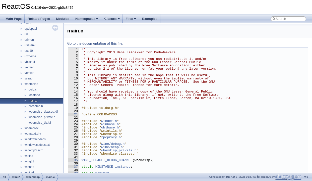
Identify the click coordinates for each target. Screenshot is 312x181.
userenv (30, 45)
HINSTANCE (104, 166)
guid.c (33, 89)
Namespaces (86, 19)
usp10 (29, 51)
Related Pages (39, 19)
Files (131, 19)
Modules (62, 19)
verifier (29, 67)
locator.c (34, 95)
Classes (111, 19)
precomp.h (36, 106)
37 (73, 166)
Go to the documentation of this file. (95, 43)
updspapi (31, 28)
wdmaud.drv (33, 133)
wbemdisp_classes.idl (43, 111)
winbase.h (110, 124)
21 (73, 114)
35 (73, 160)
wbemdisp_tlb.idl (40, 122)
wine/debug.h (113, 144)
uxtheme (30, 56)
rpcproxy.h (111, 137)
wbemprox (31, 128)
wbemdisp (31, 84)
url (26, 34)
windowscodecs (35, 139)
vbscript (30, 62)
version (29, 73)
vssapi (29, 78)
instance (123, 166)
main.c (33, 100)
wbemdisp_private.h (42, 117)
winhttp (29, 167)
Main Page (14, 19)
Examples (149, 19)
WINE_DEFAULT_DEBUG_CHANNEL (107, 160)
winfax (29, 156)
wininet (29, 172)
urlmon (29, 39)
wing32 (29, 161)
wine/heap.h (112, 147)
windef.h (109, 121)
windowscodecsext (37, 145)
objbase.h (110, 127)
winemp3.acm (34, 150)
